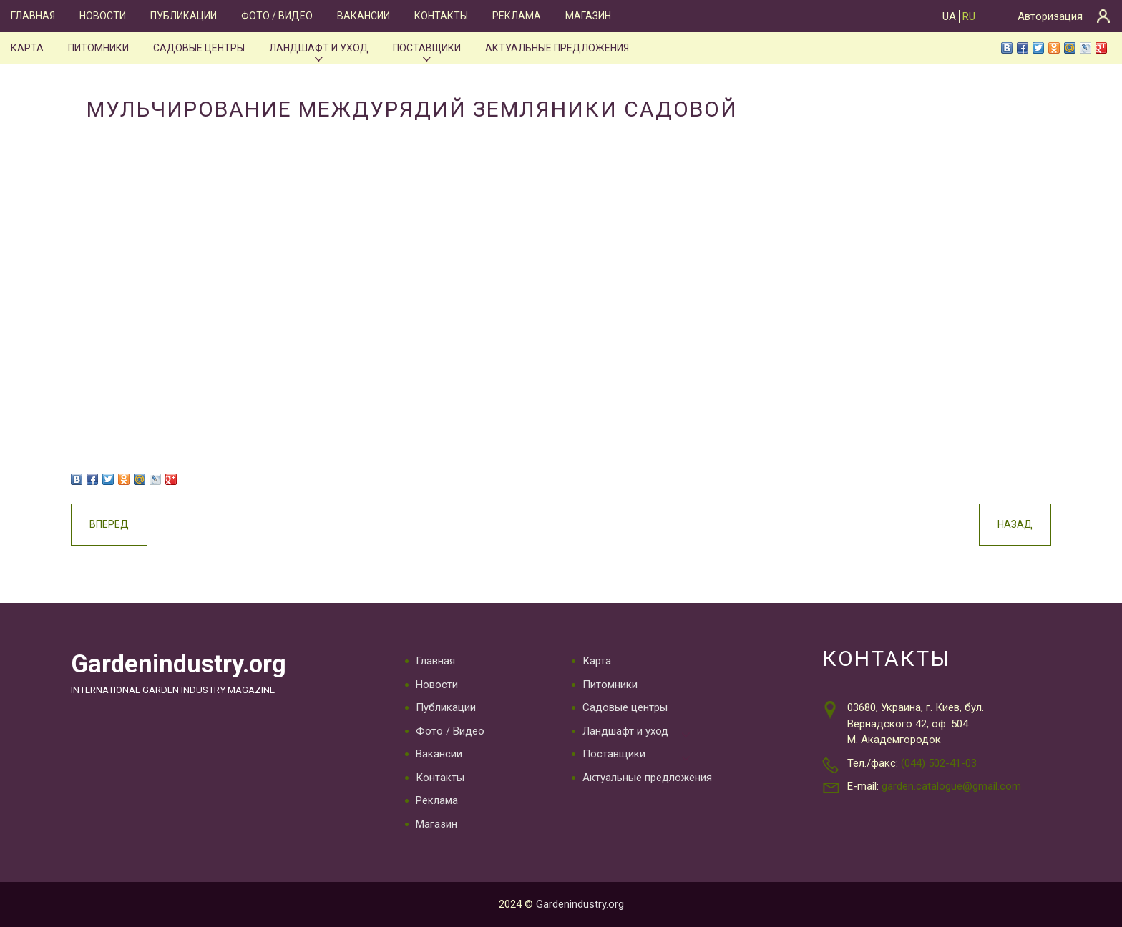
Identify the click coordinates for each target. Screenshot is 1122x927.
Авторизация (1050, 16)
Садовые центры (199, 48)
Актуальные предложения (557, 48)
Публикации (183, 15)
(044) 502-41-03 (939, 763)
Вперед (109, 524)
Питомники (98, 48)
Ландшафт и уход (319, 48)
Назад (1015, 524)
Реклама (516, 15)
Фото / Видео (277, 15)
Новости (102, 15)
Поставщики (427, 48)
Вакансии (363, 15)
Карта (27, 48)
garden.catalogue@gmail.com (951, 786)
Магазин (588, 15)
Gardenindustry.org (178, 663)
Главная (33, 15)
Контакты (441, 15)
